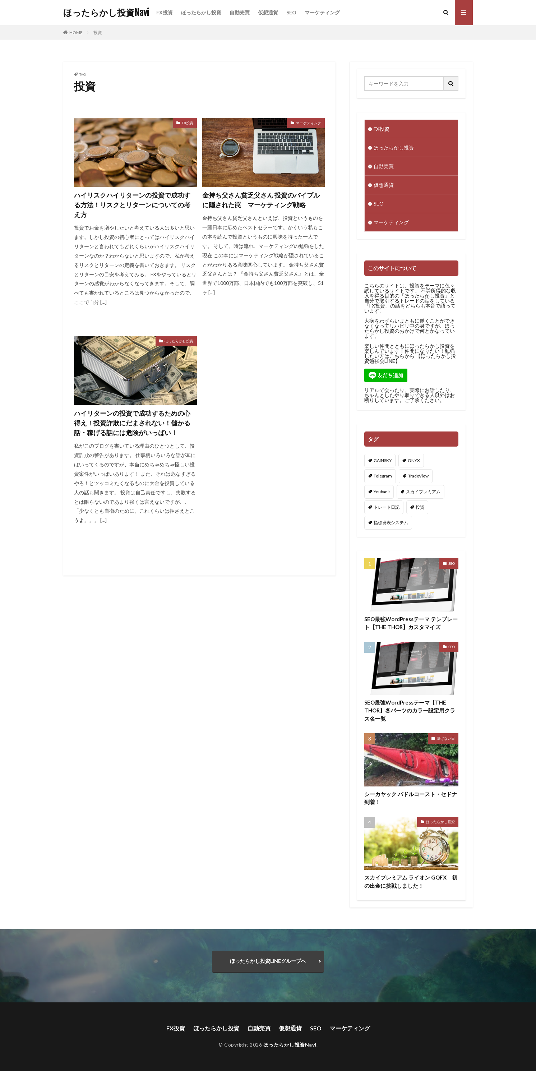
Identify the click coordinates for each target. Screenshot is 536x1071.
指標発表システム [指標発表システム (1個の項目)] (391, 522)
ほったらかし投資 (201, 12)
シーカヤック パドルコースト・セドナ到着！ (410, 798)
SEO (291, 12)
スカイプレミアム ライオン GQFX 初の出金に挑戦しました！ (410, 881)
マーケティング (322, 12)
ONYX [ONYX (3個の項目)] (414, 460)
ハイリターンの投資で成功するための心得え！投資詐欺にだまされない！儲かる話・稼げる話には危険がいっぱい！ (132, 423)
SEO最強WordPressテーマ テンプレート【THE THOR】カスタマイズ (411, 623)
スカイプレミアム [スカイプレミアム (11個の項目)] (423, 491)
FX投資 (164, 12)
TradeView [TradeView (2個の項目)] (418, 476)
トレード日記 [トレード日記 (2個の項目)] (386, 507)
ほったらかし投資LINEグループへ (268, 961)
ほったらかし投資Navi (106, 12)
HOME (76, 32)
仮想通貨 (268, 12)
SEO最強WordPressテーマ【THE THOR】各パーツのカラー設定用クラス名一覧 (409, 710)
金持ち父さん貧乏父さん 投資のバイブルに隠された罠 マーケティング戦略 (261, 200)
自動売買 (240, 12)
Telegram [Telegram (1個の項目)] (383, 476)
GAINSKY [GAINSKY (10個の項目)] (383, 460)
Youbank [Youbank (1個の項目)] (382, 491)
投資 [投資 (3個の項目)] (420, 507)
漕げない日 (446, 738)
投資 (97, 32)
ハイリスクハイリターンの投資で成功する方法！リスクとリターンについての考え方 (132, 204)
